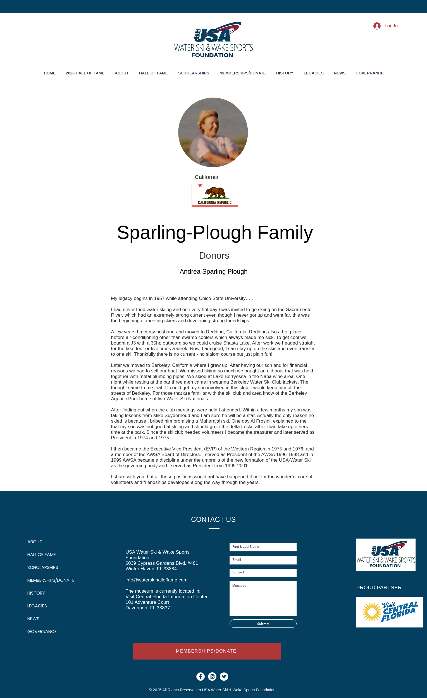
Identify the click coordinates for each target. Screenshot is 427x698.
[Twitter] (224, 676)
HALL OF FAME (40, 554)
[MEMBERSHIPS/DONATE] (207, 651)
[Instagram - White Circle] (212, 676)
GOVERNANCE (40, 631)
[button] (285, 73)
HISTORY (36, 593)
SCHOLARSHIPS (40, 567)
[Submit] (263, 623)
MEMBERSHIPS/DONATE (40, 580)
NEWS (33, 618)
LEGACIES (37, 606)
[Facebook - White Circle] (200, 676)
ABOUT (34, 542)
